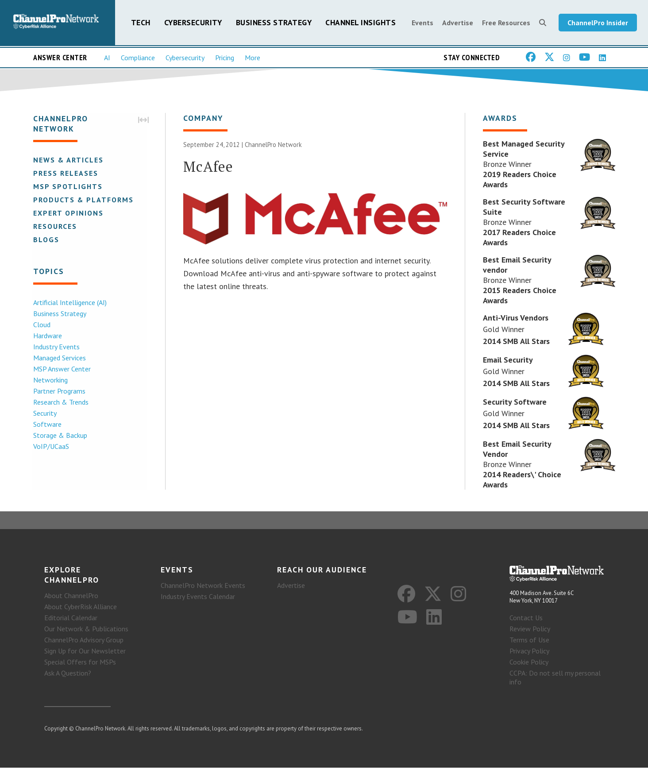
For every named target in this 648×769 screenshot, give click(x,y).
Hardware (46, 336)
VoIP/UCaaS (50, 446)
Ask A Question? (67, 674)
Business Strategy (274, 23)
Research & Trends (60, 402)
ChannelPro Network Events (203, 586)
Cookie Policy (528, 663)
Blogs (45, 240)
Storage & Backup (59, 435)
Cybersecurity (193, 23)
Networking (49, 380)
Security (44, 413)
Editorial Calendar (70, 618)
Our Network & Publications (86, 630)
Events (422, 23)
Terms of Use (529, 641)
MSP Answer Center (61, 369)
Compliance (138, 58)
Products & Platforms (82, 200)
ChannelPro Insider (597, 23)
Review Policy (529, 630)
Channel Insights (360, 23)
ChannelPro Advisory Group (83, 641)
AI (107, 58)
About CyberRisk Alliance (80, 607)
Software (46, 424)
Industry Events (55, 347)
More (252, 58)
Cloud (41, 325)
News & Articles (67, 160)
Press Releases (64, 173)
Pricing (224, 58)
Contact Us (526, 618)
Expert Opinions (67, 213)
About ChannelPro (71, 596)
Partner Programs (58, 391)
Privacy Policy (529, 652)
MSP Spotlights (67, 186)
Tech (140, 23)
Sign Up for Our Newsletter (85, 652)
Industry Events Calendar (198, 597)
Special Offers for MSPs (80, 663)
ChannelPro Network (273, 145)
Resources (54, 226)
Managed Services (58, 358)
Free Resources (506, 23)
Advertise (457, 23)
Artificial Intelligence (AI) (69, 302)
